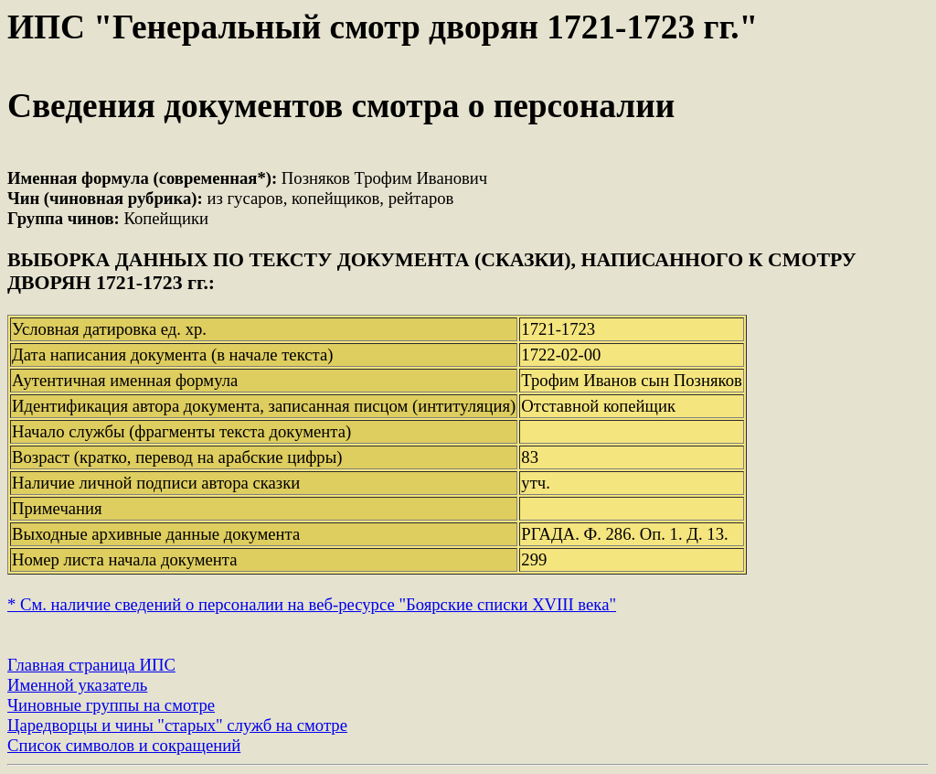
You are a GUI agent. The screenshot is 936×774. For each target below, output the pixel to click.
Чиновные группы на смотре (111, 705)
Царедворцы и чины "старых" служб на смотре (177, 725)
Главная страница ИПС (91, 664)
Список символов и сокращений (123, 745)
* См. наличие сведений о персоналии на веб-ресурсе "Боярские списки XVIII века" (311, 604)
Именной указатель (77, 684)
